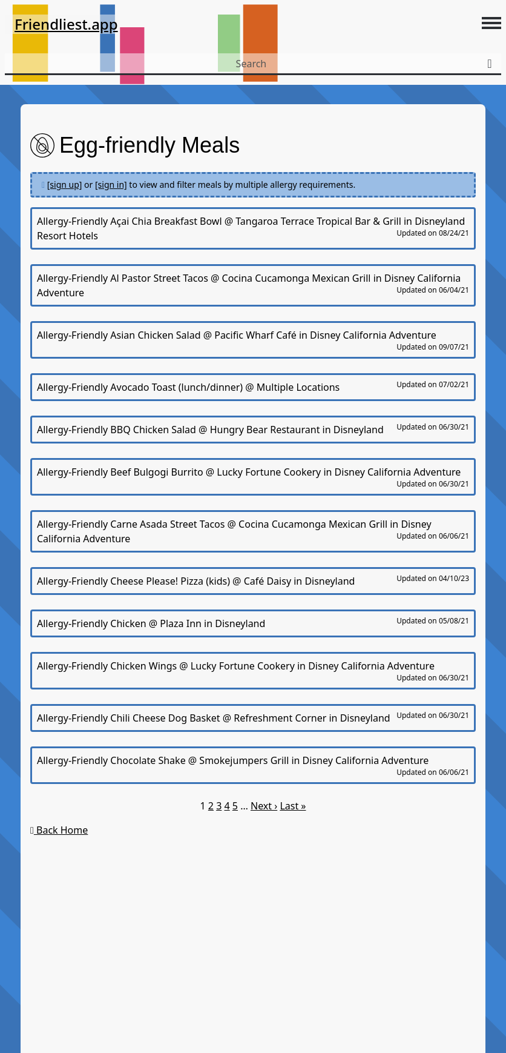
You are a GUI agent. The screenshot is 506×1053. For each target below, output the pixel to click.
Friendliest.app (66, 24)
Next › (264, 805)
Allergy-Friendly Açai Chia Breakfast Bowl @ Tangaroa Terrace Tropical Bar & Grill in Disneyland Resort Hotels (253, 228)
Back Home (59, 830)
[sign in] (111, 184)
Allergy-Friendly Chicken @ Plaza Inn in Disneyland (253, 623)
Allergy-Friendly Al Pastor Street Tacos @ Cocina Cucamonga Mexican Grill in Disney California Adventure (253, 285)
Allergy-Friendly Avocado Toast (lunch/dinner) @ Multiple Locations (253, 386)
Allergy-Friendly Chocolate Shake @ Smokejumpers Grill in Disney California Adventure (253, 765)
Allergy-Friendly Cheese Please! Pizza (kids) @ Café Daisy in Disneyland (253, 580)
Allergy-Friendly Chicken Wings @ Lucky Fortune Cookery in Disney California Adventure (253, 671)
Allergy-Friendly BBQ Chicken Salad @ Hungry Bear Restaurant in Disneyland (253, 429)
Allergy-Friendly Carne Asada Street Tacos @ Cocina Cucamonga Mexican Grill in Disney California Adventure (253, 531)
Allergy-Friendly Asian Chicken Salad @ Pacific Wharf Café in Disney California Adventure (253, 340)
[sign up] (64, 184)
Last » (293, 805)
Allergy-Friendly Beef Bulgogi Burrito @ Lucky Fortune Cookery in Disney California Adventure (253, 477)
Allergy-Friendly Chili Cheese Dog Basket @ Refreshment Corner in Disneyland (253, 717)
